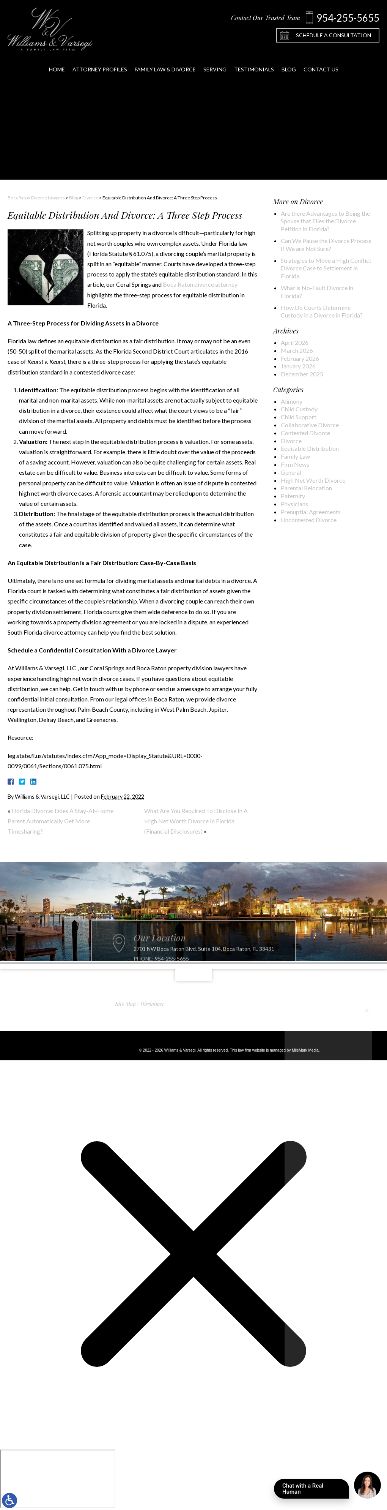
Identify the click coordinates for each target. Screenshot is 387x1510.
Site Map (125, 1004)
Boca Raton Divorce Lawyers (36, 198)
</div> (57, 1479)
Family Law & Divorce (165, 63)
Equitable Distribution (310, 448)
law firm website (251, 1050)
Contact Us (321, 63)
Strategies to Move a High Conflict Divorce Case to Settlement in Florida (326, 268)
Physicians (294, 503)
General (291, 472)
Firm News (295, 464)
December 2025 (302, 374)
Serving (215, 63)
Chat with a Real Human (315, 1490)
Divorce (90, 198)
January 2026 (298, 366)
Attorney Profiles (99, 63)
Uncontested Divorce (309, 519)
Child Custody (299, 408)
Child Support (298, 416)
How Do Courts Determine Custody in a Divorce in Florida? (322, 311)
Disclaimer (152, 1004)
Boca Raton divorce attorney (200, 284)
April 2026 (294, 342)
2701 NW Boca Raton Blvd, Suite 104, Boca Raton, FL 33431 (204, 962)
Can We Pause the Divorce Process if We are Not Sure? (326, 244)
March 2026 (297, 350)
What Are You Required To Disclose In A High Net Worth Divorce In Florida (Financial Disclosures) (196, 821)
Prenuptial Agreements (311, 511)
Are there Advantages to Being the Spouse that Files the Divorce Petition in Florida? (325, 221)
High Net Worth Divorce (313, 480)
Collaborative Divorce (310, 424)
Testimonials (254, 63)
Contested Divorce (305, 432)
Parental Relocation (306, 487)
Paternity (293, 495)
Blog (289, 63)
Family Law (295, 456)
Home (57, 63)
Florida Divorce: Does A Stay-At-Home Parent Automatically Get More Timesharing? (60, 821)
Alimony (291, 401)
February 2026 (300, 358)
